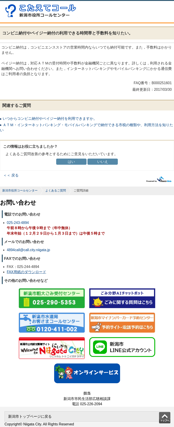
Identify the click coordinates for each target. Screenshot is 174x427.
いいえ (102, 162)
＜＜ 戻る (11, 175)
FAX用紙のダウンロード (26, 272)
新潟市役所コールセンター (20, 190)
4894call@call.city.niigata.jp (28, 250)
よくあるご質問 (55, 190)
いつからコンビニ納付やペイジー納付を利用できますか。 (50, 118)
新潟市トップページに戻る (30, 416)
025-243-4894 (18, 223)
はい (71, 162)
